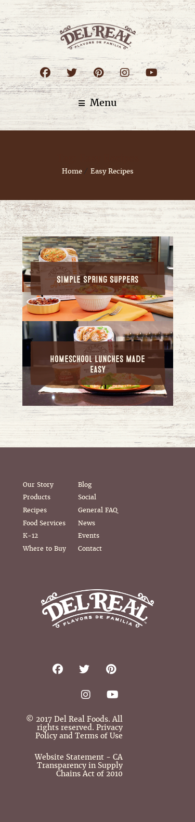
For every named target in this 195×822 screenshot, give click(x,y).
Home (72, 171)
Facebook (45, 72)
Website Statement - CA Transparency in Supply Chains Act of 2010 (79, 765)
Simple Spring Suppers (97, 280)
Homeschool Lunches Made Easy (97, 365)
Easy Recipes (112, 171)
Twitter (72, 72)
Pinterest (98, 72)
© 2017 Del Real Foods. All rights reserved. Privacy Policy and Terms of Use (74, 727)
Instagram (125, 72)
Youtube (151, 72)
